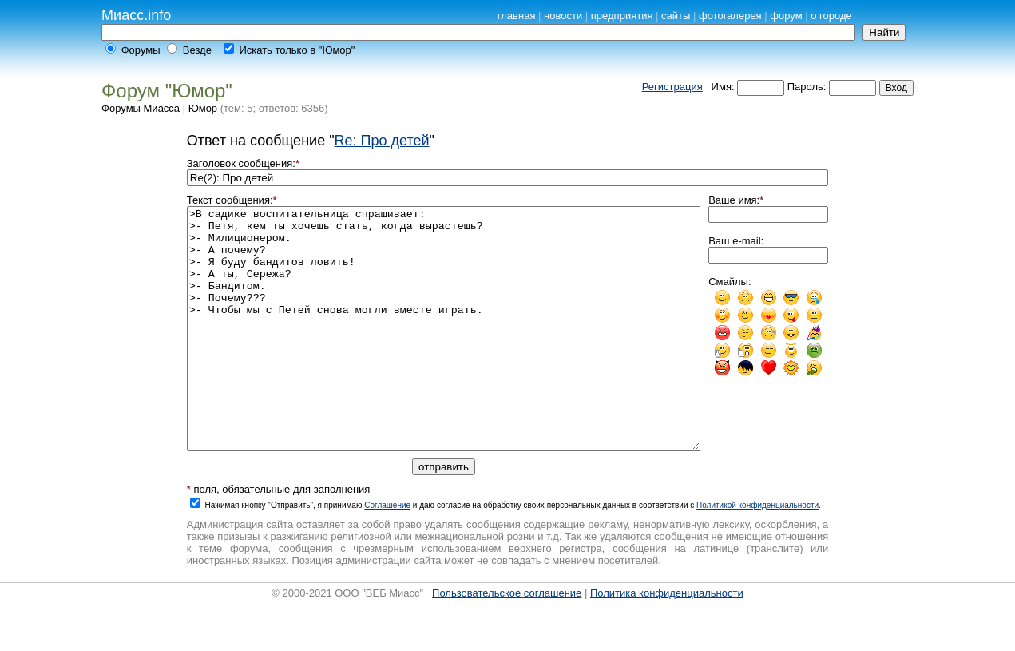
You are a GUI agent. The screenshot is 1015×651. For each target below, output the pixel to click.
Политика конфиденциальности (666, 641)
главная (517, 16)
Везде (197, 50)
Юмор (202, 108)
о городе (831, 16)
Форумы (141, 50)
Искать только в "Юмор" (297, 50)
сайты (675, 16)
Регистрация (672, 87)
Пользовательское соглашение (506, 641)
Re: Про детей (382, 141)
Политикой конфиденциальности (757, 553)
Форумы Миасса (140, 108)
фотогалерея (730, 16)
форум (786, 16)
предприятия (622, 16)
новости (563, 16)
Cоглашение (387, 553)
